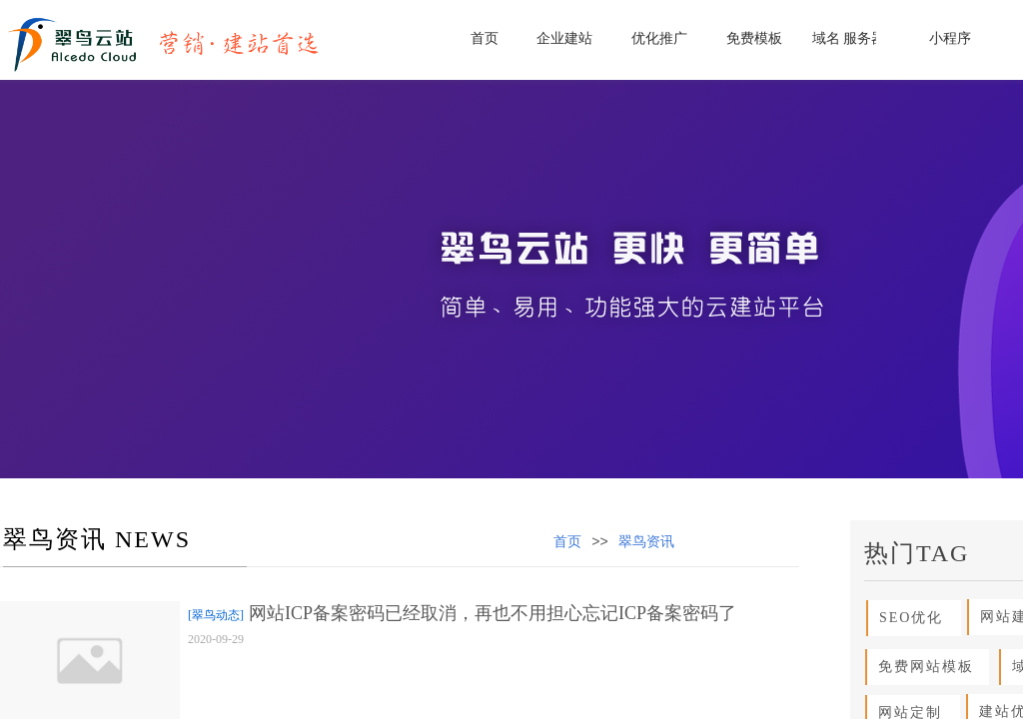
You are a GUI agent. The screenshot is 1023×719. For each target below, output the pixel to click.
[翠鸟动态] (216, 615)
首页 (567, 541)
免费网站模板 (920, 666)
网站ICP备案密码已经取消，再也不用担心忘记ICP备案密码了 (492, 613)
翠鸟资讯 (646, 541)
